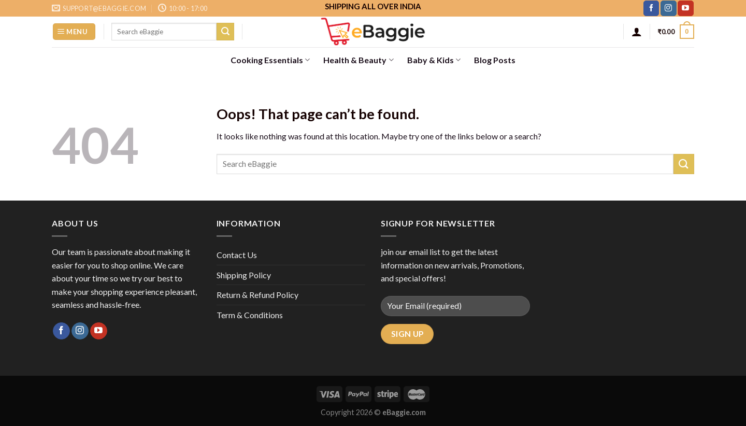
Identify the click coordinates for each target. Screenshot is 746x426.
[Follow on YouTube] (685, 8)
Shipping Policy (244, 275)
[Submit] (225, 31)
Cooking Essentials (270, 60)
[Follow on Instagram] (668, 8)
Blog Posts (494, 60)
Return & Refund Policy (257, 295)
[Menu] (74, 31)
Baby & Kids (434, 60)
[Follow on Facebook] (651, 8)
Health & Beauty (358, 60)
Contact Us (237, 255)
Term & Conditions (250, 315)
